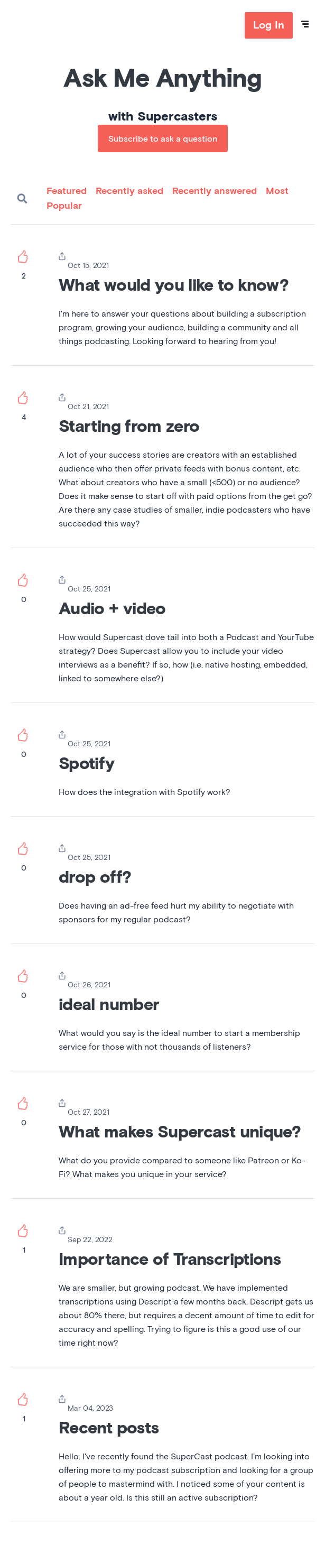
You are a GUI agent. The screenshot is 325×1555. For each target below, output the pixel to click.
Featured (67, 191)
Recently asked (129, 191)
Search (22, 198)
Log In (268, 25)
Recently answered (214, 191)
